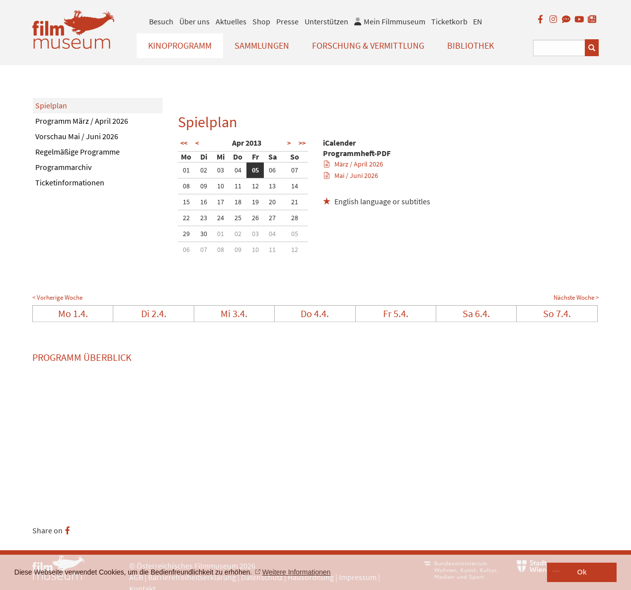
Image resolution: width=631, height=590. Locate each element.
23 (203, 217)
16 (203, 201)
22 (186, 217)
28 (294, 217)
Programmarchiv (63, 167)
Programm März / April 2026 (81, 121)
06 (272, 170)
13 (272, 185)
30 (203, 233)
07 (294, 170)
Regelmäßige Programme (77, 152)
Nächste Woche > (576, 297)
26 (255, 217)
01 (186, 170)
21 (294, 201)
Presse (287, 21)
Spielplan (51, 105)
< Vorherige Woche (57, 297)
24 (220, 217)
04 (238, 170)
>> (302, 143)
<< (183, 143)
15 (186, 201)
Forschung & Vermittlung (368, 45)
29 (186, 233)
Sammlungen (262, 45)
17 (220, 201)
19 (255, 201)
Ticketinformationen (69, 182)
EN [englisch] (477, 21)
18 (238, 201)
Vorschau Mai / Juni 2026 (76, 136)
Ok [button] (582, 572)
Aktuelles (231, 21)
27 (272, 217)
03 (220, 170)
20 (272, 201)
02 (203, 170)
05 (255, 170)
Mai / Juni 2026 (351, 175)
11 (238, 185)
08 (186, 185)
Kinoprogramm (180, 45)
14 (294, 185)
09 (203, 185)
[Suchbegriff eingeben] (559, 48)
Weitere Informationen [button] (296, 572)
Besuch (161, 21)
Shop (261, 21)
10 (220, 185)
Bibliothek (470, 45)
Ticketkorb (449, 21)
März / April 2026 (353, 164)
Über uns (194, 21)
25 (238, 217)
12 (255, 185)
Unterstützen (326, 21)
